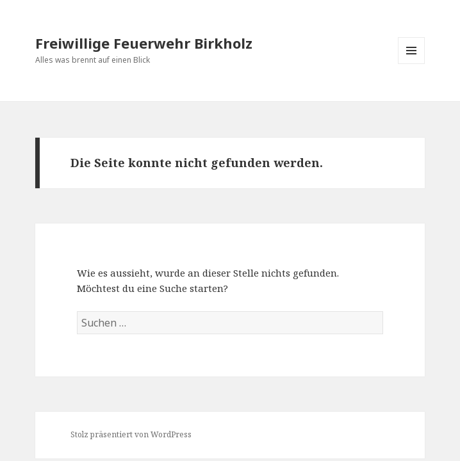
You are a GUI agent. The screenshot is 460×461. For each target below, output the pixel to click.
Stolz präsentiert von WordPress (131, 434)
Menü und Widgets (411, 63)
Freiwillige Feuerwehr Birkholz (143, 43)
